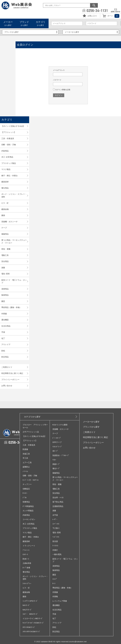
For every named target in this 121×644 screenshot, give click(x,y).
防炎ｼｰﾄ (26, 559)
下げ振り (56, 528)
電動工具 (5, 255)
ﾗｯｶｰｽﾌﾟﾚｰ (27, 583)
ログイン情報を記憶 (61, 90)
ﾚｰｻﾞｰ (54, 519)
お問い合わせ (6, 386)
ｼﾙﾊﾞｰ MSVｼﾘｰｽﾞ (30, 614)
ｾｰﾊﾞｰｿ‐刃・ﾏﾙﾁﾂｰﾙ (30, 480)
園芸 (3, 301)
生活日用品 (5, 326)
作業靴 (55, 596)
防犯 (3, 351)
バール (25, 471)
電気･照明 (5, 274)
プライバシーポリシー (10, 380)
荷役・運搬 (5, 249)
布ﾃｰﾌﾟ (55, 451)
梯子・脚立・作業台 (9, 176)
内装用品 (5, 151)
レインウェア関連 (59, 601)
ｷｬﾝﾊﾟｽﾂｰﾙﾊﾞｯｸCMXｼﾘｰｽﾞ (33, 623)
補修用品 (5, 234)
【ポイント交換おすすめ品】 (13, 126)
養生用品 (5, 188)
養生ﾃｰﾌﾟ (56, 468)
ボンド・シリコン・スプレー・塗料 (14, 195)
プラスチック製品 (8, 163)
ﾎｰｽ (53, 583)
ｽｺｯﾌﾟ (54, 579)
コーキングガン (29, 519)
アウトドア (5, 344)
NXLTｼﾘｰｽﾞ (27, 610)
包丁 (3, 338)
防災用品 (5, 357)
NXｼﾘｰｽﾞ (26, 605)
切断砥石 (26, 489)
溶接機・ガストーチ (9, 222)
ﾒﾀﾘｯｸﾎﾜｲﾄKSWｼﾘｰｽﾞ (31, 632)
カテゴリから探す (32, 416)
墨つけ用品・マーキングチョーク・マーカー (14, 241)
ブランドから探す (91, 427)
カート (110, 16)
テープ (4, 228)
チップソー (27, 484)
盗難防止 (26, 467)
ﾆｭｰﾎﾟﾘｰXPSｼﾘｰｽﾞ (30, 601)
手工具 (25, 458)
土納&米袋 (27, 563)
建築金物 (5, 209)
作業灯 (55, 550)
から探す (8, 23)
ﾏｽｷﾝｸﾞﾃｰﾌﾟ (57, 447)
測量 (3, 268)
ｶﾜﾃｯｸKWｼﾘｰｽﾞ (29, 627)
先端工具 (26, 454)
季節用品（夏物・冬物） (11, 307)
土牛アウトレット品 (31, 432)
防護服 (25, 449)
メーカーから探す (91, 421)
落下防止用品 (57, 502)
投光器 (55, 541)
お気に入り (92, 16)
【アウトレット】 (8, 132)
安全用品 (5, 261)
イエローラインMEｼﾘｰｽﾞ (33, 618)
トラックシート (29, 546)
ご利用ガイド (6, 367)
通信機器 (5, 320)
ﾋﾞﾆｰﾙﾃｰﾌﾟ (56, 438)
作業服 (4, 314)
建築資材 (5, 182)
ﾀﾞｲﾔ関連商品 (28, 506)
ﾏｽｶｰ (54, 460)
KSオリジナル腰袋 (59, 425)
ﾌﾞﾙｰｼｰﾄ (26, 550)
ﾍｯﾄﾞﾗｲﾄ (55, 537)
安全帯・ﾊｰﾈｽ (58, 498)
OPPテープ (57, 442)
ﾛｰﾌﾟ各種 (26, 568)
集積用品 (5, 295)
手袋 (3, 332)
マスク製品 (5, 169)
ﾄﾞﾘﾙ (25, 498)
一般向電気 (56, 554)
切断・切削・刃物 (8, 145)
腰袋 (3, 215)
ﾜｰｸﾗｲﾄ (55, 546)
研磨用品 (26, 502)
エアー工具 (27, 462)
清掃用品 (5, 289)
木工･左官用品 (7, 157)
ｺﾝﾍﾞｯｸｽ (55, 524)
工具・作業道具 (7, 138)
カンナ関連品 (28, 511)
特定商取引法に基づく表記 (12, 373)
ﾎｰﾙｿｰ (25, 493)
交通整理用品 (57, 506)
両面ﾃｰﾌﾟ (56, 464)
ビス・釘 (5, 203)
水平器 (55, 515)
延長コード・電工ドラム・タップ (14, 281)
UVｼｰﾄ (25, 554)
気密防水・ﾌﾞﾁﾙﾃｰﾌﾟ (60, 455)
